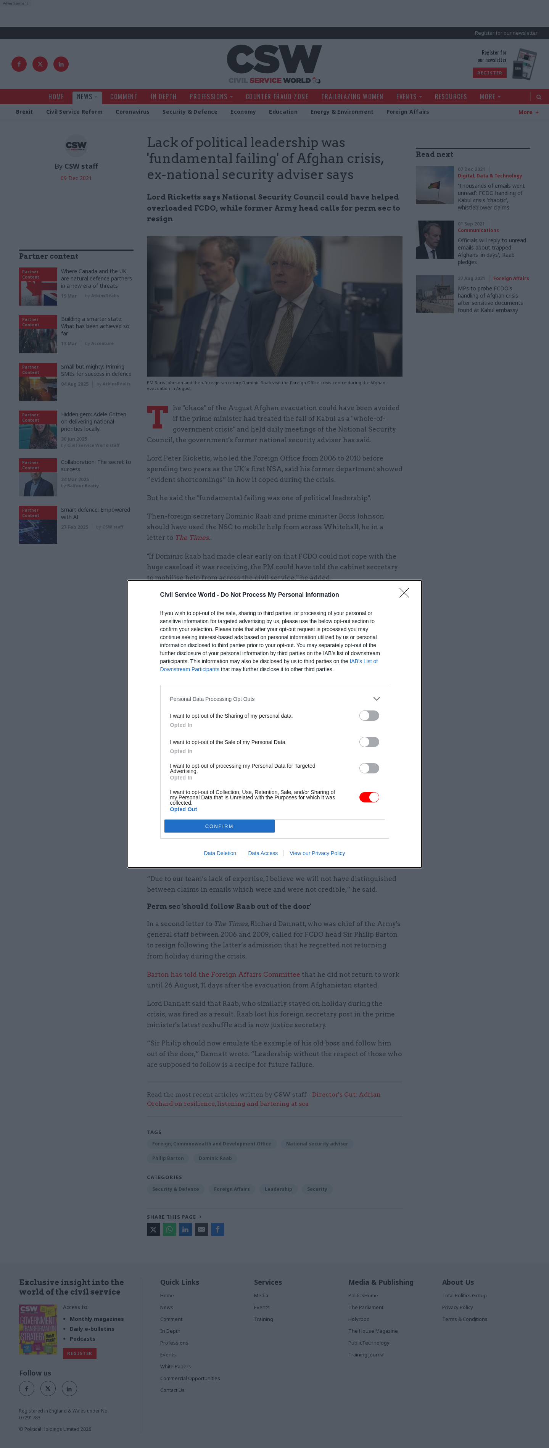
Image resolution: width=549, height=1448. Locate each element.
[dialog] (275, 724)
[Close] (406, 595)
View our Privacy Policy (317, 853)
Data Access (263, 853)
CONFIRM (219, 826)
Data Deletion (220, 853)
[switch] (369, 715)
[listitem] (274, 699)
